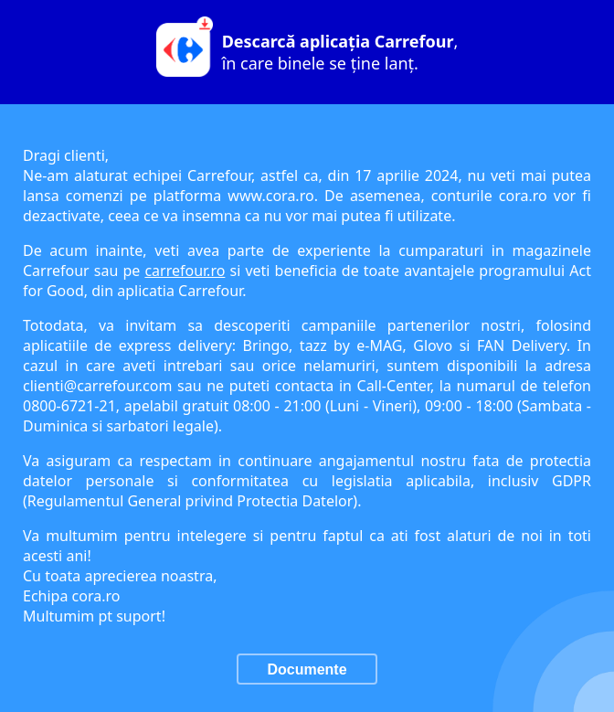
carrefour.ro (184, 270)
